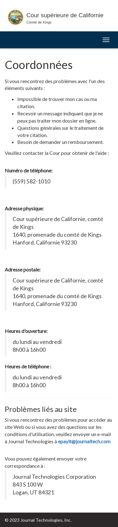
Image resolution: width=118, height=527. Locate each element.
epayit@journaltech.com (84, 441)
